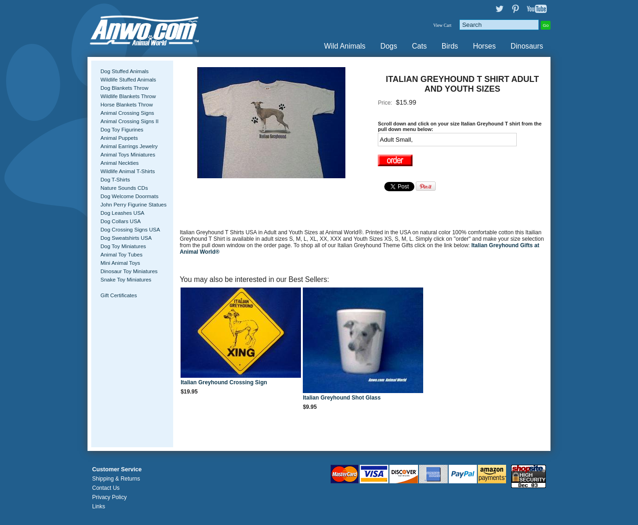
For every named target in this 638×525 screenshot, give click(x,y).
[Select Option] (447, 139)
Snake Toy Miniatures (125, 279)
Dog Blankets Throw (124, 88)
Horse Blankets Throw (126, 104)
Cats (419, 46)
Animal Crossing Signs (127, 113)
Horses (484, 46)
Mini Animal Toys (120, 263)
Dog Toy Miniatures (123, 246)
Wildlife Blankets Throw (128, 96)
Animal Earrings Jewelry (129, 146)
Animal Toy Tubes (121, 254)
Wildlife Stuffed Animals (128, 79)
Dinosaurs (527, 46)
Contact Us (105, 488)
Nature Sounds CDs (124, 188)
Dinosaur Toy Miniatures (128, 271)
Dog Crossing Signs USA (130, 229)
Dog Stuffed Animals (124, 71)
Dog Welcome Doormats (129, 196)
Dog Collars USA (120, 221)
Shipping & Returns (116, 478)
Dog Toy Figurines (122, 129)
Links (98, 506)
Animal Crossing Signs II (129, 121)
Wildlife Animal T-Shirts (127, 171)
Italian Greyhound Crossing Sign (224, 382)
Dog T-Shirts (115, 179)
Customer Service (117, 469)
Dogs (388, 46)
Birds (450, 46)
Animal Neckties (119, 163)
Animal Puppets (119, 138)
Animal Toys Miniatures (127, 154)
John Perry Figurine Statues (133, 204)
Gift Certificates (118, 295)
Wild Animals (344, 46)
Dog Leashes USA (122, 213)
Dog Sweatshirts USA (126, 238)
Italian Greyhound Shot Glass (342, 397)
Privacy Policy (109, 497)
